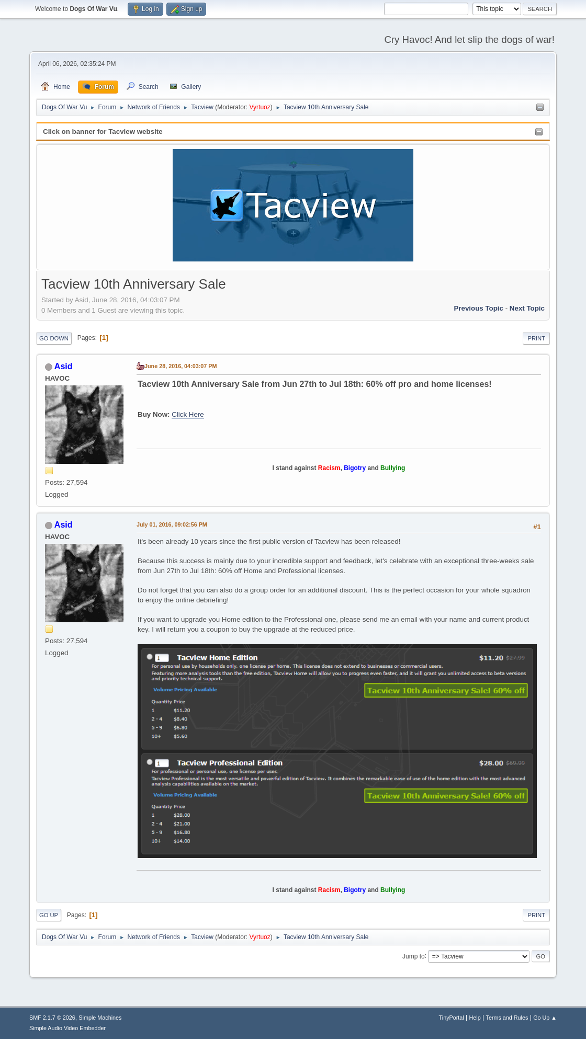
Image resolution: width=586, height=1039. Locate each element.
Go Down (54, 338)
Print (536, 338)
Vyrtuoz (260, 107)
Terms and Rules (507, 1017)
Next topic (527, 308)
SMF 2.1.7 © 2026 (52, 1017)
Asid (63, 366)
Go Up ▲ (545, 1017)
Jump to (413, 956)
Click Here (188, 414)
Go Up (48, 915)
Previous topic (478, 308)
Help (475, 1017)
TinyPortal (451, 1017)
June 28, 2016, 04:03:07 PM (180, 366)
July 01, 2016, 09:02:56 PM (172, 524)
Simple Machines (99, 1017)
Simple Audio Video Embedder (67, 1028)
